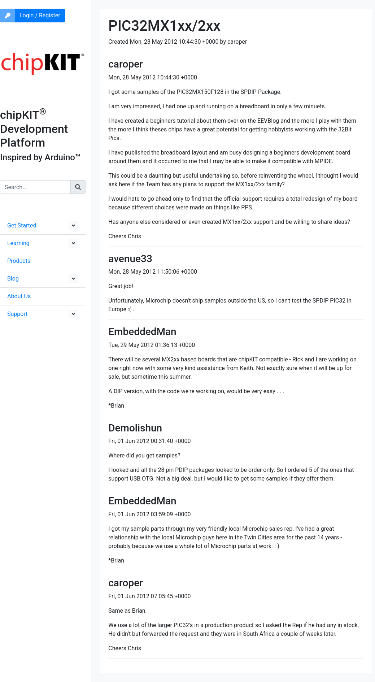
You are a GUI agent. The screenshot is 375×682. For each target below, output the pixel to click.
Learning (18, 243)
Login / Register (39, 15)
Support (17, 313)
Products (18, 260)
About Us (19, 296)
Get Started (21, 225)
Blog (13, 278)
